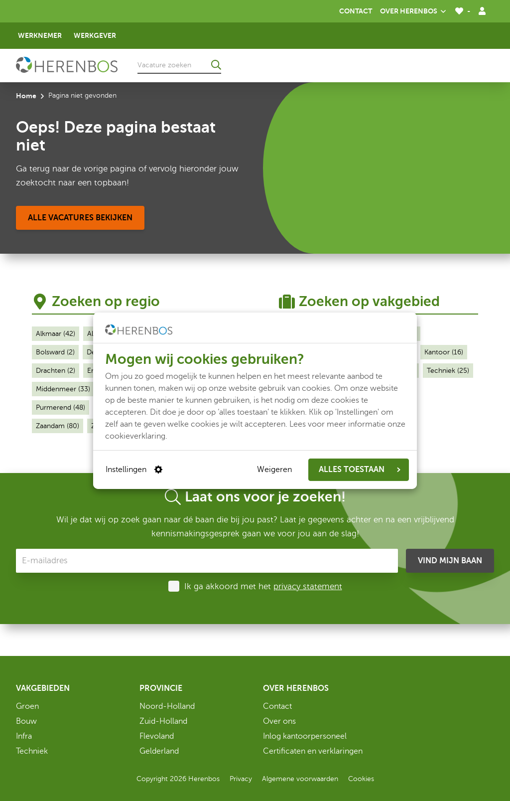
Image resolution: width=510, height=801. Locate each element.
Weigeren (274, 469)
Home (26, 96)
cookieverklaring (135, 435)
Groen (27, 706)
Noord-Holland (167, 706)
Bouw (26, 721)
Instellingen (134, 469)
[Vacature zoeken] (179, 65)
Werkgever (95, 35)
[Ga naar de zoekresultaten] (216, 65)
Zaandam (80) (57, 426)
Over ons (279, 721)
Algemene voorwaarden (300, 779)
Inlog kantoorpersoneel (305, 736)
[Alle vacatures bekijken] (80, 218)
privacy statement (307, 586)
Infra (24, 736)
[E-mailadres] (207, 561)
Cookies (361, 779)
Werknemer (40, 35)
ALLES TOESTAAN (359, 469)
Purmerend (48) (60, 407)
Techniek (32, 751)
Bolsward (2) (55, 352)
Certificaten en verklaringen (313, 751)
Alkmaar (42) (55, 333)
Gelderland (159, 751)
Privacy (241, 779)
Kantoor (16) (443, 352)
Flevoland (156, 736)
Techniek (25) (448, 370)
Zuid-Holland (163, 721)
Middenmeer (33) (63, 389)
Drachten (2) (55, 370)
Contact (355, 11)
